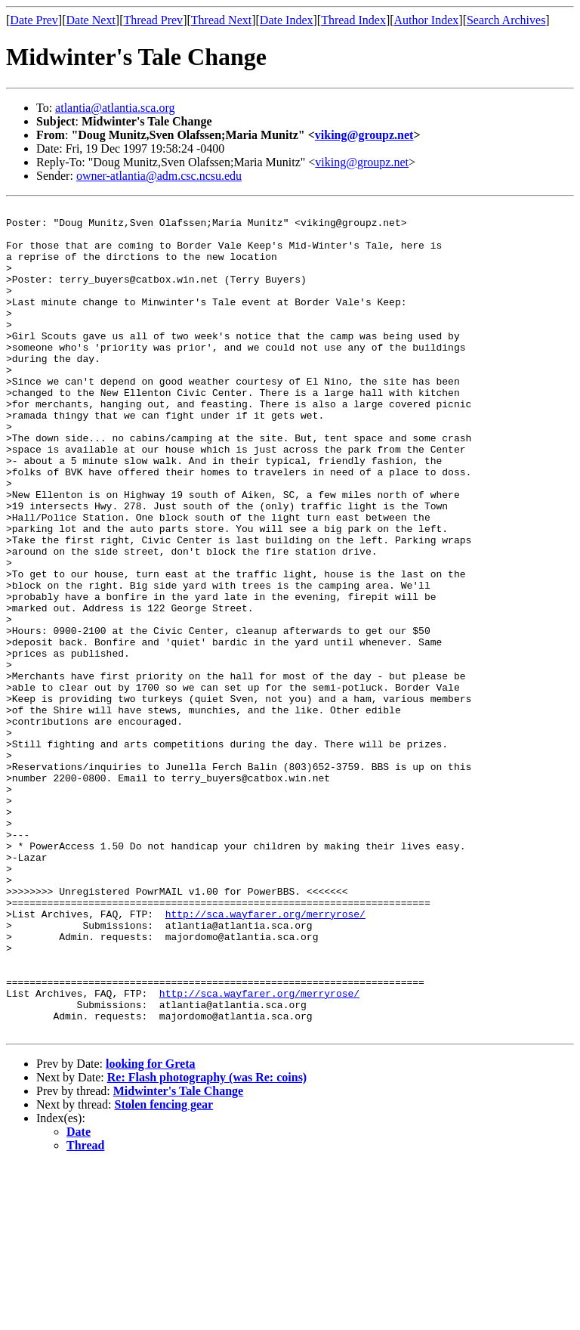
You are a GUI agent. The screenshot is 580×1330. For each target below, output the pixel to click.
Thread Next (221, 20)
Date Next (91, 20)
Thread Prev (153, 20)
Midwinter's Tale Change (178, 1256)
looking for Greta (151, 1229)
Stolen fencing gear (164, 1270)
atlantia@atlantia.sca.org (114, 107)
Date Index (286, 20)
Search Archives (506, 20)
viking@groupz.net (364, 134)
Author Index (426, 20)
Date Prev (34, 20)
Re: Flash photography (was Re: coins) (207, 1242)
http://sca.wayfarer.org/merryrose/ (265, 1056)
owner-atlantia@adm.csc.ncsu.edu (159, 175)
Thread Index (353, 20)
